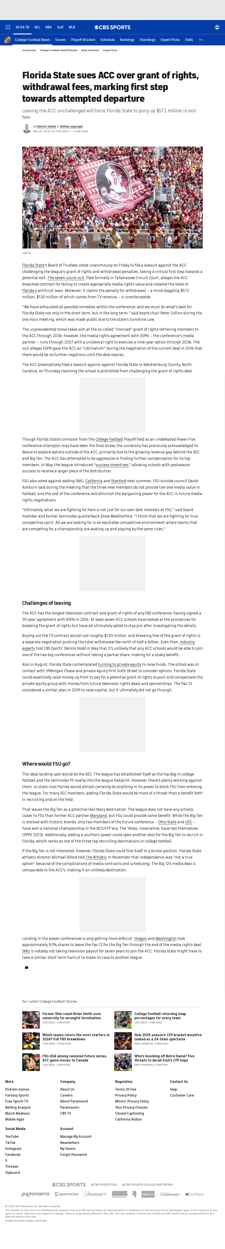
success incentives (112, 464)
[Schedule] (108, 39)
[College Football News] (32, 39)
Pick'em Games (17, 1089)
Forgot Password (73, 1154)
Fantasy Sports (17, 1095)
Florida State (33, 265)
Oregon (140, 938)
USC (188, 822)
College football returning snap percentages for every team (160, 1016)
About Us (67, 1089)
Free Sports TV (16, 1101)
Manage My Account (76, 1136)
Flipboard (12, 1173)
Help (173, 1089)
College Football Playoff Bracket (58, 50)
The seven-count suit (65, 277)
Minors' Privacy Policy (132, 1101)
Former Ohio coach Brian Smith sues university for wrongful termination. (72, 1016)
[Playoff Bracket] (83, 39)
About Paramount (74, 1101)
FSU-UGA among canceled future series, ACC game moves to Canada (74, 1058)
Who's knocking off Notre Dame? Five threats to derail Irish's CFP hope (164, 1058)
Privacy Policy (126, 1095)
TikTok (10, 1143)
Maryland (98, 815)
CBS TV (65, 1113)
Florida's (29, 290)
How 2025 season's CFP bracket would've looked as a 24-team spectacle (168, 1037)
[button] (201, 39)
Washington (166, 938)
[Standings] (147, 39)
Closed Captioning (129, 1113)
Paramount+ (70, 1107)
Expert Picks (110, 50)
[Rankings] (127, 39)
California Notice (128, 1119)
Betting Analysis (18, 1107)
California (94, 481)
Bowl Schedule (90, 50)
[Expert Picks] (170, 39)
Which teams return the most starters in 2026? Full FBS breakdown (76, 1037)
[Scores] (61, 39)
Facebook (12, 1154)
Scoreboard (29, 50)
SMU (26, 951)
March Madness (17, 1113)
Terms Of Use (125, 1089)
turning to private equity (119, 664)
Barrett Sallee (46, 126)
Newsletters (69, 1143)
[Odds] (189, 39)
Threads (11, 1166)
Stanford (118, 481)
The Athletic (96, 857)
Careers (66, 1095)
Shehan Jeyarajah (71, 126)
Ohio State (167, 822)
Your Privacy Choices (131, 1107)
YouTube (12, 1136)
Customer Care (182, 1095)
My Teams (68, 1149)
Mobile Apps (14, 1119)
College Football (109, 439)
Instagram (13, 1149)
